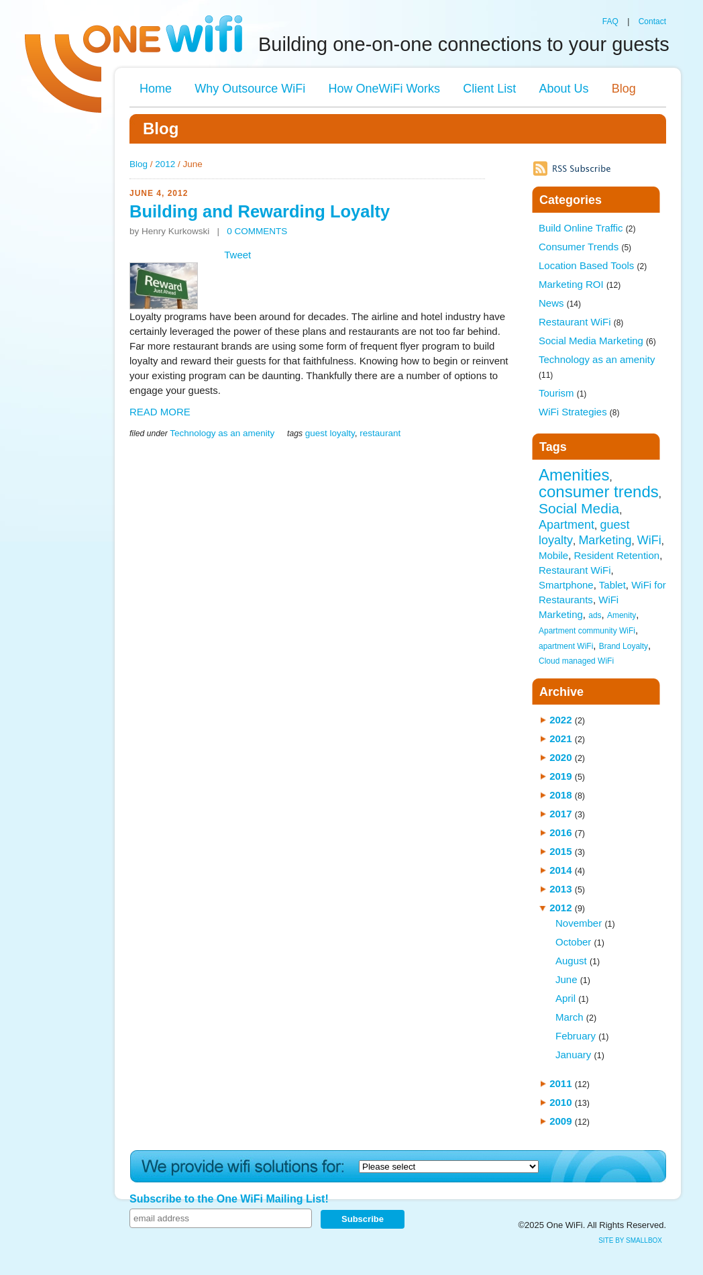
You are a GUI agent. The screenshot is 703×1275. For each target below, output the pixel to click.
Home (156, 88)
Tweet (237, 254)
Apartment (566, 524)
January (573, 1054)
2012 (165, 164)
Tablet (612, 585)
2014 (560, 870)
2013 (560, 889)
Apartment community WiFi (587, 630)
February (575, 1035)
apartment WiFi (566, 646)
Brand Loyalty (623, 646)
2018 (560, 795)
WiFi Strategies (579, 411)
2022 (560, 719)
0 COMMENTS (257, 231)
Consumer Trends (585, 246)
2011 (560, 1083)
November (578, 923)
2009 (560, 1121)
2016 (560, 832)
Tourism (562, 393)
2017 (560, 813)
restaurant (380, 433)
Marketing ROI (579, 284)
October (573, 942)
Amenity (621, 615)
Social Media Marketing (597, 340)
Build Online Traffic (587, 228)
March (569, 1017)
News (560, 303)
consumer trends (599, 491)
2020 (560, 757)
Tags (553, 447)
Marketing (604, 540)
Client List (489, 88)
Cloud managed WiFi (576, 661)
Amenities (574, 475)
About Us (563, 88)
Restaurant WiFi (581, 321)
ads (594, 615)
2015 (560, 851)
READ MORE (160, 411)
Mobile (553, 555)
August (571, 960)
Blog (624, 88)
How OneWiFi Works (384, 88)
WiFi (649, 540)
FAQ (610, 21)
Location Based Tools (593, 265)
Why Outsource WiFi (250, 88)
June (566, 979)
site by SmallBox (630, 1240)
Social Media (579, 508)
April (565, 998)
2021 (560, 738)
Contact (652, 21)
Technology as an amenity (222, 433)
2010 (560, 1102)
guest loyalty (330, 433)
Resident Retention (617, 555)
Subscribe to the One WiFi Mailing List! (229, 1199)
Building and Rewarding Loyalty (259, 211)
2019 (560, 776)
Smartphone (566, 585)
